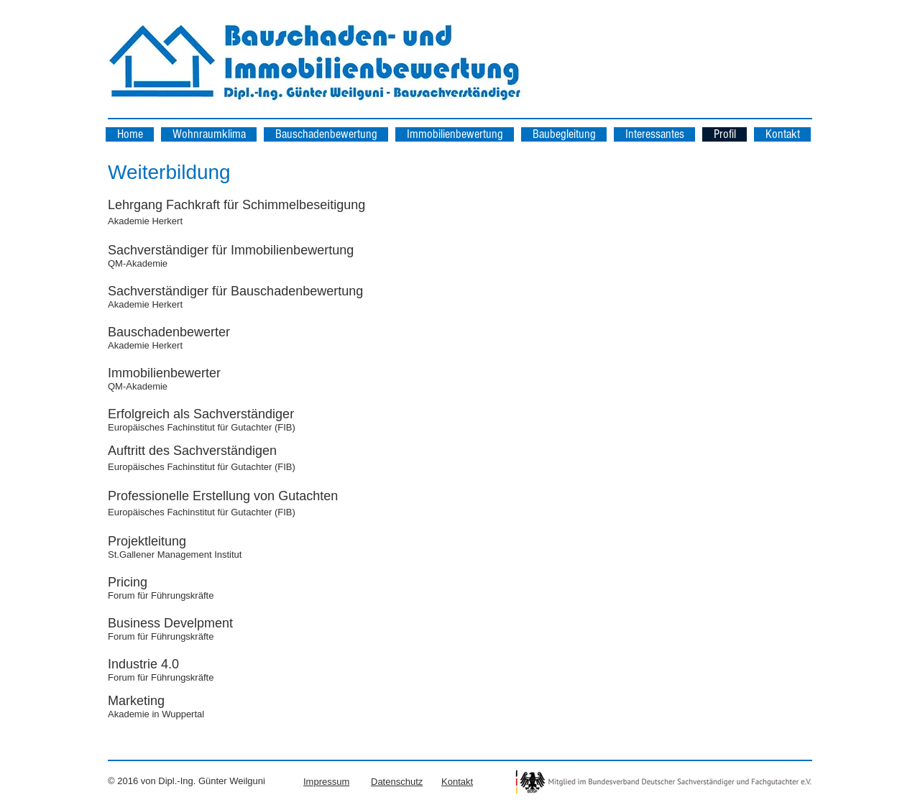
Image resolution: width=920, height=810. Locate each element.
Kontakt (457, 781)
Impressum (326, 781)
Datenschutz (397, 781)
